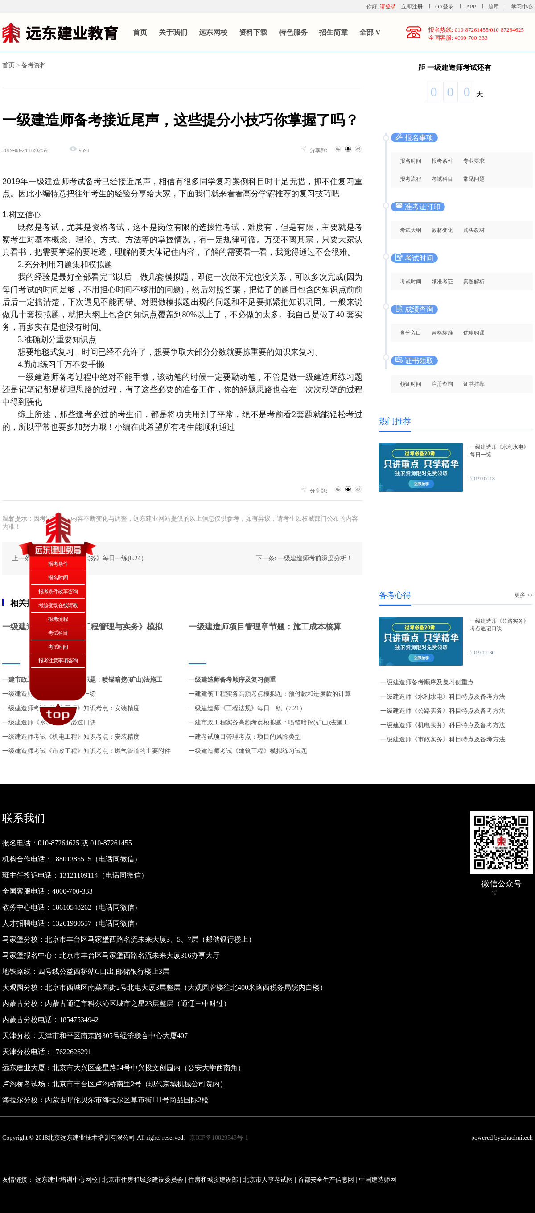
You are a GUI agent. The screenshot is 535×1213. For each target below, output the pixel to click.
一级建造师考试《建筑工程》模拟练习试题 (248, 751)
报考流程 (410, 179)
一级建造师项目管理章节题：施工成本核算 (265, 626)
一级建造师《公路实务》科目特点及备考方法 (442, 711)
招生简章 (333, 32)
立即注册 (412, 7)
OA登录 (445, 7)
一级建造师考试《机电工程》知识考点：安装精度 (71, 736)
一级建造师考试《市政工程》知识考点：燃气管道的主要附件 (86, 751)
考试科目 (442, 179)
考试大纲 (410, 230)
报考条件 (442, 161)
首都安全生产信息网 (326, 1179)
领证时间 (410, 384)
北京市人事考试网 (268, 1179)
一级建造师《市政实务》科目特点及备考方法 (442, 739)
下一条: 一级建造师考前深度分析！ (304, 558)
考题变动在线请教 (58, 605)
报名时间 (410, 161)
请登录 (388, 7)
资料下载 (253, 32)
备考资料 (33, 65)
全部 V (370, 32)
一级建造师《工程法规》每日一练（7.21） (247, 708)
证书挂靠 (474, 384)
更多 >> (523, 595)
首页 (140, 32)
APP (471, 7)
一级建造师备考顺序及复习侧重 (232, 679)
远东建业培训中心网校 (67, 1179)
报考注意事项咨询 (58, 661)
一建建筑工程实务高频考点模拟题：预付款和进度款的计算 (270, 694)
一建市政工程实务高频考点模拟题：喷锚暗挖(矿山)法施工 (269, 722)
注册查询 (442, 384)
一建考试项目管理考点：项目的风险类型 (245, 736)
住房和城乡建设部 (213, 1179)
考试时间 (410, 281)
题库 (493, 7)
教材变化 (442, 230)
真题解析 (474, 281)
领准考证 (442, 281)
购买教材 (474, 230)
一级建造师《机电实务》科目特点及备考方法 (442, 725)
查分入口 (410, 333)
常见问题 (474, 179)
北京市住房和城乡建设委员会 (142, 1179)
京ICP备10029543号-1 (218, 1137)
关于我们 (173, 32)
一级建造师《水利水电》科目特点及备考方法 (442, 696)
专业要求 (474, 161)
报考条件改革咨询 (58, 591)
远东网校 (213, 32)
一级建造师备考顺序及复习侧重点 (427, 682)
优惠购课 (474, 333)
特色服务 (293, 32)
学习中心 (522, 7)
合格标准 (442, 333)
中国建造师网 (377, 1179)
